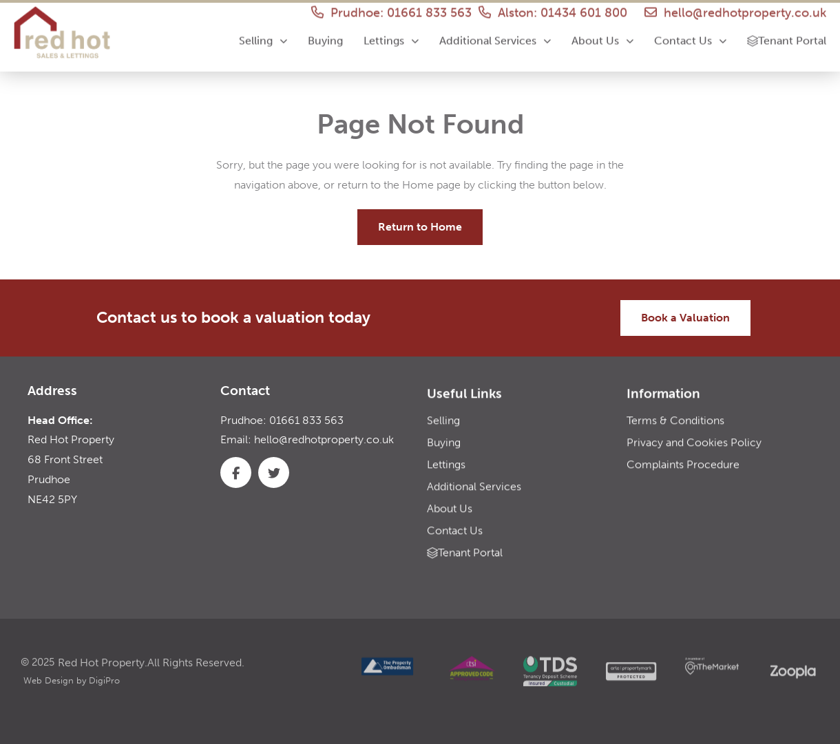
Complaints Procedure (683, 475)
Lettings (391, 33)
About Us (602, 33)
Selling (263, 33)
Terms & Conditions (675, 431)
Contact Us (690, 33)
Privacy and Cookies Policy (694, 453)
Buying (325, 33)
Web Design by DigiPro (71, 696)
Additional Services (495, 33)
